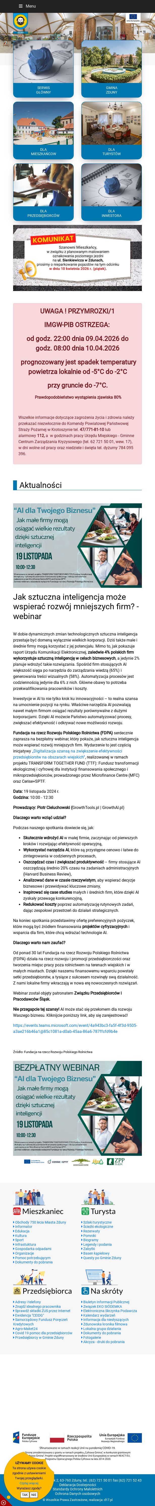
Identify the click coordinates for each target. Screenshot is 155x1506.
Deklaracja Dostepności (77, 1485)
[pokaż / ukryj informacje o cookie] (6, 1499)
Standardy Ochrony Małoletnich (77, 1489)
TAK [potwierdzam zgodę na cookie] (25, 1495)
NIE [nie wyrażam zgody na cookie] (33, 1495)
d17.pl (108, 1500)
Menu (27, 6)
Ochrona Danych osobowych (77, 1494)
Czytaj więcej (29, 1483)
